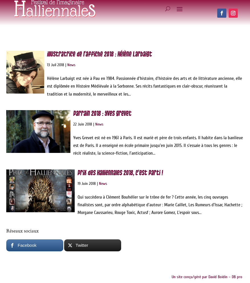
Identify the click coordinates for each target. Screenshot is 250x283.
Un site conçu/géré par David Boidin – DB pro (207, 276)
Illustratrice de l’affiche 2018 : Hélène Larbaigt (99, 54)
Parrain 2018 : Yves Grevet (102, 113)
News (71, 64)
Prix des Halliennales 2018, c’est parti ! (120, 173)
